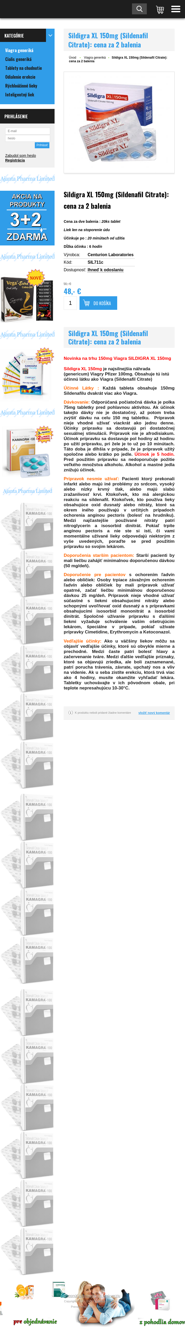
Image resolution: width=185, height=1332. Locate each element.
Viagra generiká (95, 57)
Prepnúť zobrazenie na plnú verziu (92, 1296)
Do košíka (102, 303)
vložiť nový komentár (154, 713)
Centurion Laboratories (111, 254)
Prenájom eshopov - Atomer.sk (92, 1306)
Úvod (72, 57)
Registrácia (15, 160)
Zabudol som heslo (20, 155)
